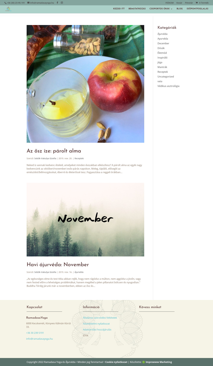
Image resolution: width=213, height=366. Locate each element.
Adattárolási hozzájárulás (97, 329)
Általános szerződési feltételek (100, 317)
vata (160, 81)
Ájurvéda (79, 272)
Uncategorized (166, 76)
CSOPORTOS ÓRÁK (160, 9)
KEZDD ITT (119, 9)
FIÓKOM (170, 3)
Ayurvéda (163, 38)
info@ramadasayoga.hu (39, 338)
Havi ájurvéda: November (58, 265)
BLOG (180, 9)
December (163, 43)
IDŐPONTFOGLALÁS (197, 9)
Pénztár (189, 3)
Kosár (179, 3)
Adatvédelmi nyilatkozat (96, 323)
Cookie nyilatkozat (116, 362)
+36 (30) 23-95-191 (16, 2)
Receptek (79, 158)
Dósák (161, 48)
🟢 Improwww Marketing (157, 362)
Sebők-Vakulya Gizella (45, 158)
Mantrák (162, 67)
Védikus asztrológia (168, 86)
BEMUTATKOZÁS (137, 9)
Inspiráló (162, 57)
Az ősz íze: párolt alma (54, 151)
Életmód (162, 52)
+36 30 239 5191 (35, 332)
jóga (160, 62)
